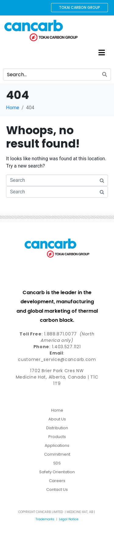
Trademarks (45, 519)
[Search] (104, 74)
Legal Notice (68, 519)
